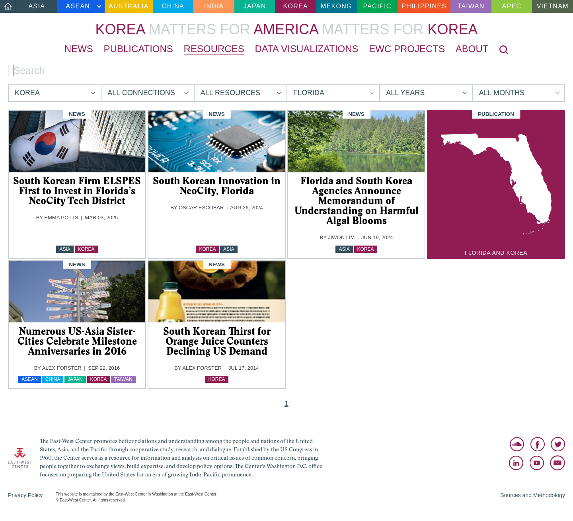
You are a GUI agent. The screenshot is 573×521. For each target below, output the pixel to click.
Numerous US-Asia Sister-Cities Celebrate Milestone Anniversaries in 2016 (77, 341)
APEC (512, 6)
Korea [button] (27, 93)
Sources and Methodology (532, 495)
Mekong (336, 6)
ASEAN (78, 6)
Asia (37, 6)
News (78, 48)
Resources (214, 48)
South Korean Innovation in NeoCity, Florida (217, 185)
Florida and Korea (496, 253)
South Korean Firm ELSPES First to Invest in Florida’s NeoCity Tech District (77, 190)
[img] (77, 141)
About (472, 48)
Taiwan (470, 6)
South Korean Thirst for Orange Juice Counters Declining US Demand (217, 341)
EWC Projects (407, 48)
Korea (295, 6)
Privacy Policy (25, 495)
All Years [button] (405, 93)
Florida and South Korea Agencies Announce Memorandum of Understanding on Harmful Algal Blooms (356, 200)
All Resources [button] (230, 93)
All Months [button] (501, 93)
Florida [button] (308, 93)
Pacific (377, 6)
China (173, 6)
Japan (255, 6)
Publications (138, 48)
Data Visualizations (306, 48)
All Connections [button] (141, 93)
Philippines (423, 6)
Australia (128, 6)
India (214, 6)
